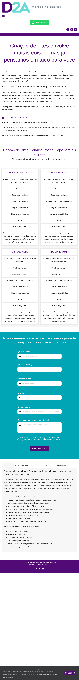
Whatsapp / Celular (24, 379)
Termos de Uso (46, 564)
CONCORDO (70, 673)
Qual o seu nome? (24, 365)
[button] (39, 118)
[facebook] (71, 29)
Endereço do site (23, 407)
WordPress (53, 562)
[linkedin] (75, 29)
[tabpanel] (39, 510)
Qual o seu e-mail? (24, 352)
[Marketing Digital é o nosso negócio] (31, 2)
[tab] (8, 465)
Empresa (20, 393)
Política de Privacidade (35, 564)
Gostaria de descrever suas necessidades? (33, 420)
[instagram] (67, 29)
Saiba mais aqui (42, 547)
